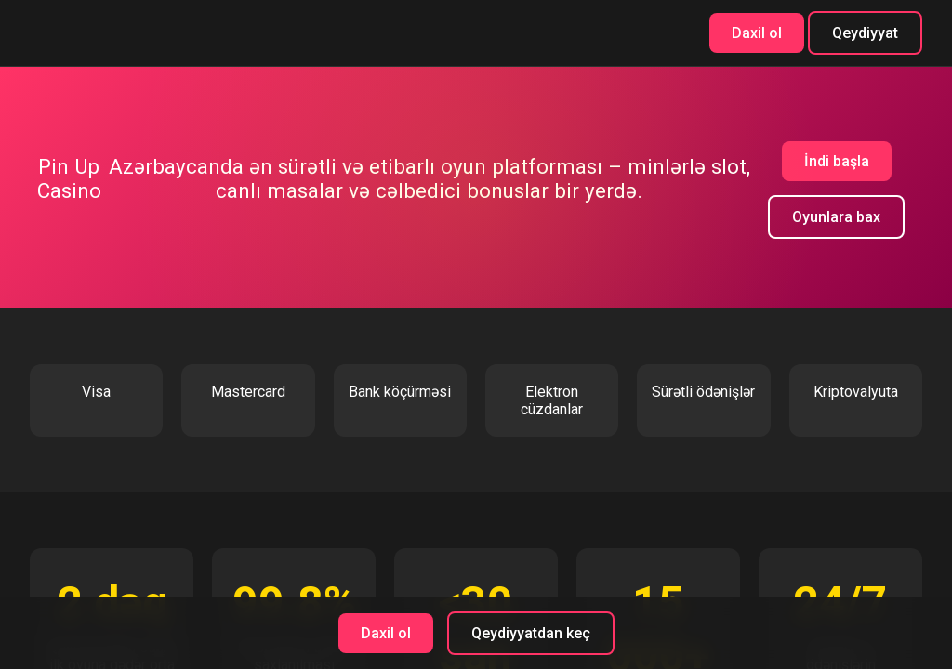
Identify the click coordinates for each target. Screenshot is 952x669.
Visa (96, 391)
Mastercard (248, 391)
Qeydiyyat (865, 33)
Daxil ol (757, 33)
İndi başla (836, 161)
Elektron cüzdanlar (552, 400)
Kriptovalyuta (855, 391)
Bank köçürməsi (400, 391)
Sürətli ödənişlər (703, 391)
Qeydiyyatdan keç (530, 633)
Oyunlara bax (836, 217)
